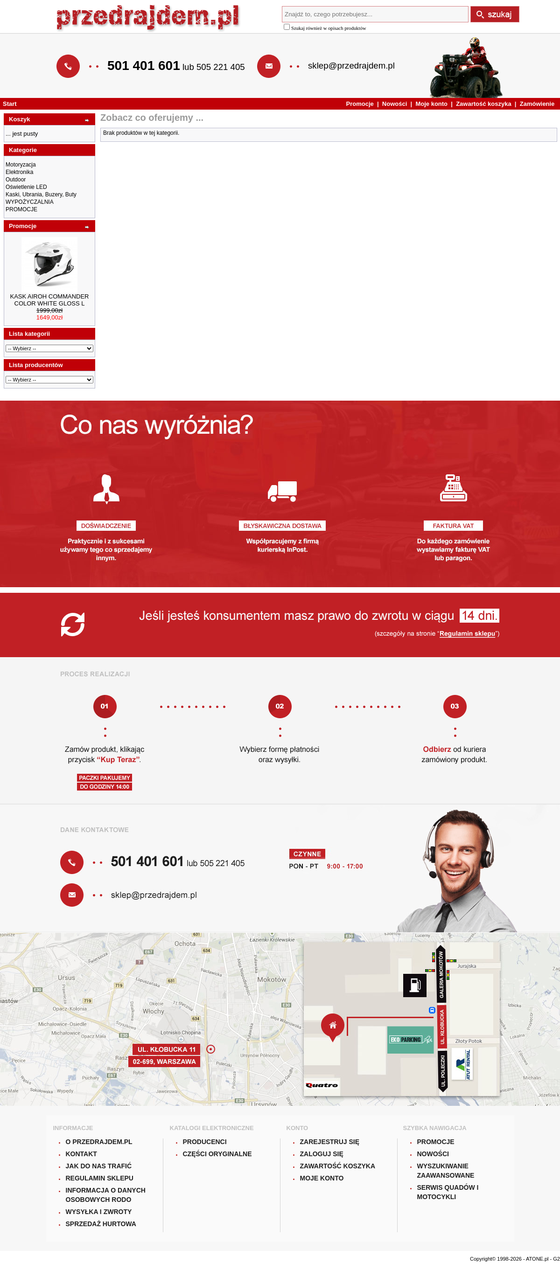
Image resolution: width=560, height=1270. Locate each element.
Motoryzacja (21, 164)
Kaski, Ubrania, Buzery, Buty (41, 194)
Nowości (394, 103)
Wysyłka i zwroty (99, 1211)
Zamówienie (537, 103)
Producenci (205, 1141)
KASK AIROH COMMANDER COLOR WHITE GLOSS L (49, 300)
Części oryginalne (217, 1154)
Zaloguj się (321, 1154)
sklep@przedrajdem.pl (351, 65)
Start (10, 103)
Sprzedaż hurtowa (101, 1224)
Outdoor (16, 179)
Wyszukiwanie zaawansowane (446, 1170)
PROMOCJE (21, 209)
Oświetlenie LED (26, 187)
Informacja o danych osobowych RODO (106, 1195)
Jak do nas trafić (99, 1166)
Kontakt (81, 1154)
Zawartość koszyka (483, 103)
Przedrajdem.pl (148, 19)
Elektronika (19, 172)
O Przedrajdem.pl (99, 1141)
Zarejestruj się (330, 1141)
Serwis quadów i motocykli (448, 1192)
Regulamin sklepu (99, 1178)
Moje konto (431, 103)
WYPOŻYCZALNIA (30, 202)
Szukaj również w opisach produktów (325, 28)
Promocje (360, 103)
